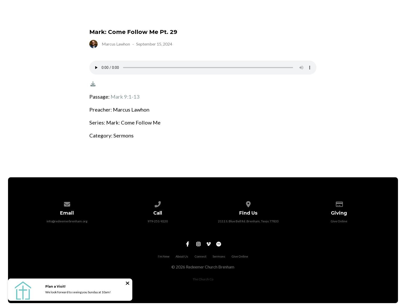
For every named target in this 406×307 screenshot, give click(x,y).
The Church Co (203, 279)
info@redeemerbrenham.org (67, 221)
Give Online (379, 18)
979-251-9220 (158, 221)
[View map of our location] (248, 203)
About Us (270, 18)
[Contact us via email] (67, 203)
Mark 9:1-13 (125, 96)
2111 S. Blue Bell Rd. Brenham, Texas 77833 (248, 221)
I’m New (236, 18)
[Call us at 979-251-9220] (157, 203)
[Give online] (339, 203)
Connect (306, 18)
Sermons (341, 18)
